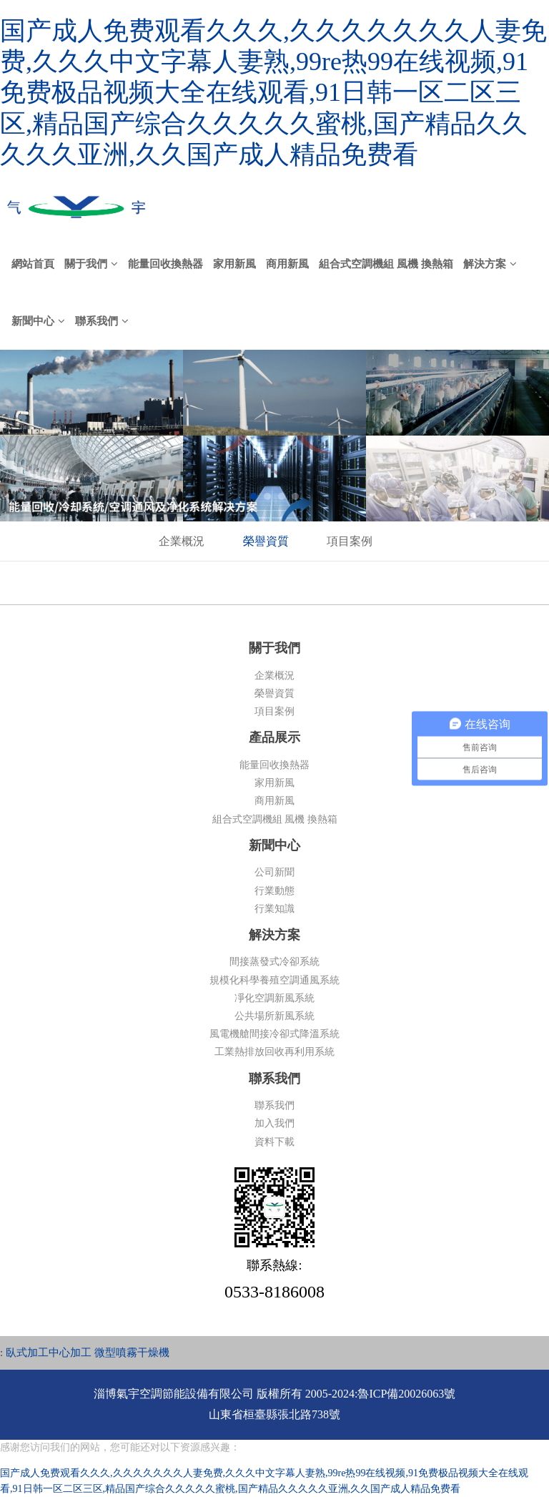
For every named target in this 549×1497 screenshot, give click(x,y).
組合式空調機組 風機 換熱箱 (274, 819)
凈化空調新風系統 (274, 998)
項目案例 (349, 541)
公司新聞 (274, 872)
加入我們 (274, 1123)
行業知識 (274, 908)
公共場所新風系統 (274, 1016)
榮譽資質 (266, 541)
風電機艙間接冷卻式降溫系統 (274, 1034)
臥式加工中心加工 (49, 1352)
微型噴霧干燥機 (131, 1352)
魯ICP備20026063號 (406, 1394)
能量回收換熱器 (274, 765)
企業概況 (181, 541)
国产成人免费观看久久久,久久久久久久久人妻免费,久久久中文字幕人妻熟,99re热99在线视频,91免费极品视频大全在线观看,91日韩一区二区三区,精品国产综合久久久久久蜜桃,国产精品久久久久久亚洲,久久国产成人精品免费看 (273, 92)
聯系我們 (274, 1105)
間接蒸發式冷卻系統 (274, 961)
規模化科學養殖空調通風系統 (274, 980)
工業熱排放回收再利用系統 (274, 1051)
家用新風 (274, 782)
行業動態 (274, 890)
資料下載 (274, 1142)
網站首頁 (32, 264)
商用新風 (274, 800)
